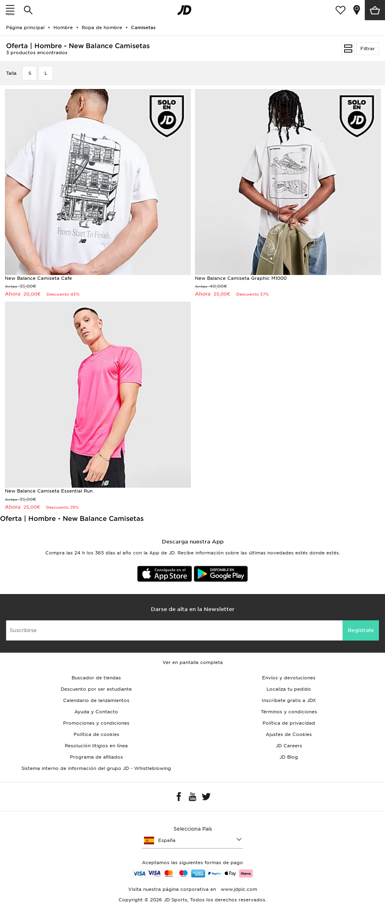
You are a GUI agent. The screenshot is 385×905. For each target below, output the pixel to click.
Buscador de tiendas (96, 678)
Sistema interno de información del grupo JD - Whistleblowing (96, 768)
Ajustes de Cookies (289, 734)
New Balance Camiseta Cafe (38, 278)
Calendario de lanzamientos (96, 700)
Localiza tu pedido (289, 689)
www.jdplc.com (238, 889)
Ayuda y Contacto (96, 712)
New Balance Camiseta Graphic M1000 (241, 278)
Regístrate (361, 630)
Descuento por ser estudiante (96, 689)
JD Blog (288, 757)
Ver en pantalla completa (193, 662)
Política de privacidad (288, 723)
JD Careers (289, 746)
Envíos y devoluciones (288, 678)
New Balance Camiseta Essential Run (49, 491)
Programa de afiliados (96, 757)
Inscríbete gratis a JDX (289, 700)
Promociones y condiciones (96, 723)
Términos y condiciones (289, 712)
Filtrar (367, 48)
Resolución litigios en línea (96, 746)
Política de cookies (96, 734)
